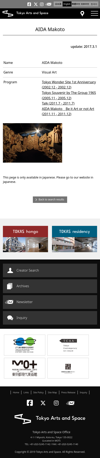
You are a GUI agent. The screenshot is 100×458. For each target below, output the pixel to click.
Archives (22, 286)
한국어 (94, 4)
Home (16, 392)
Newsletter (24, 302)
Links (26, 392)
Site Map (52, 392)
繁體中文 (76, 4)
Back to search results (51, 199)
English (66, 4)
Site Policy (38, 392)
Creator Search (27, 270)
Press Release (68, 392)
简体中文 (85, 4)
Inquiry (21, 317)
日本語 (58, 4)
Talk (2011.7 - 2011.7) (58, 103)
